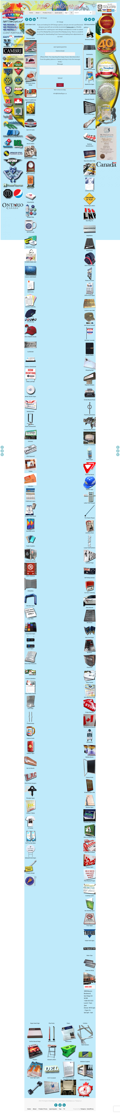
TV (64, 1109)
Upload (60, 78)
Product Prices (43, 1109)
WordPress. (90, 1109)
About (34, 1109)
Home (29, 1109)
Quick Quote (53, 1109)
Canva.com (70, 27)
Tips (60, 1109)
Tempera (83, 1109)
